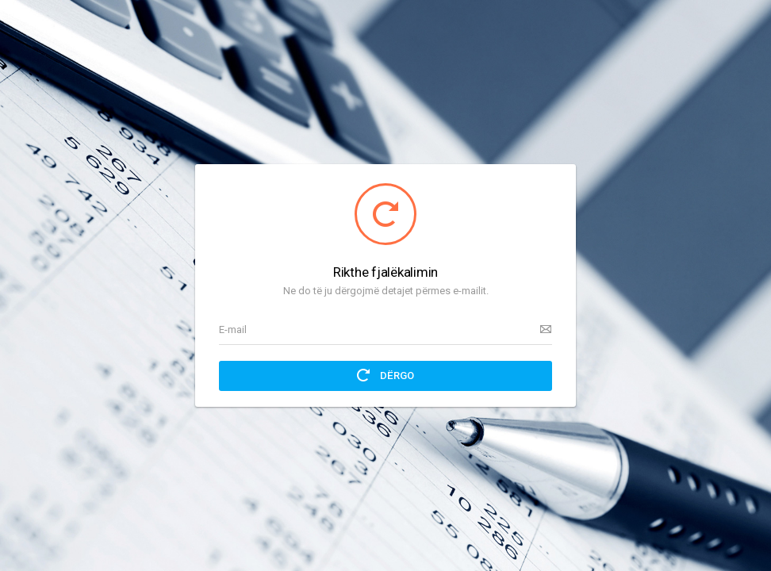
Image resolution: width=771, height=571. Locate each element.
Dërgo (385, 375)
